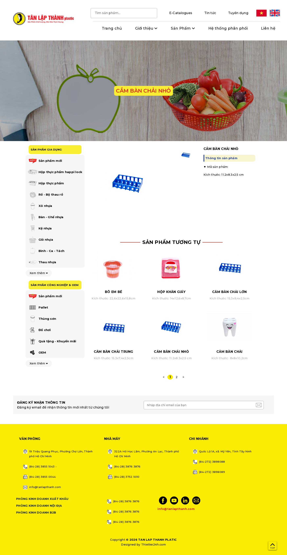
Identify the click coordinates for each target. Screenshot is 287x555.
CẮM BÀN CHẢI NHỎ (171, 352)
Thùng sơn (42, 319)
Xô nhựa (40, 206)
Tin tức (210, 13)
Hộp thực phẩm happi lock (55, 172)
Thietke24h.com (153, 544)
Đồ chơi (39, 330)
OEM (37, 353)
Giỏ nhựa (40, 240)
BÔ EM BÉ (113, 292)
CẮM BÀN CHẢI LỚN (229, 292)
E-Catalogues (180, 13)
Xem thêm (39, 273)
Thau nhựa (42, 262)
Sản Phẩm (181, 28)
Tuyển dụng (238, 13)
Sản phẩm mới (45, 161)
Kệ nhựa (40, 229)
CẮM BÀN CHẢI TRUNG (113, 352)
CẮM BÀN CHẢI (229, 352)
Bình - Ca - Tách (46, 251)
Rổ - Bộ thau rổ (45, 195)
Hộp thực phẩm (46, 183)
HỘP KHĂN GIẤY (171, 292)
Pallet (38, 308)
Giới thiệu (144, 28)
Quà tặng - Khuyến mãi (52, 341)
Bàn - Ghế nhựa (46, 217)
